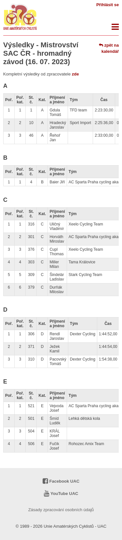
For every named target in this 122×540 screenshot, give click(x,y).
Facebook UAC (61, 481)
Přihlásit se (107, 4)
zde (75, 74)
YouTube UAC (61, 493)
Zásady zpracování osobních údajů (61, 509)
